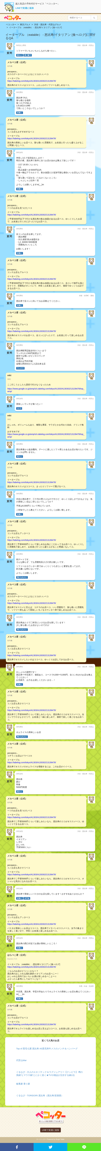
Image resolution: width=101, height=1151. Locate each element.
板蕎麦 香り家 (23, 1084)
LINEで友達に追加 (24, 8)
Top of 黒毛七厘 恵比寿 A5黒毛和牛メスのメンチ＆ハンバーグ (47, 1048)
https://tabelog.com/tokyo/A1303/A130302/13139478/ (31, 81)
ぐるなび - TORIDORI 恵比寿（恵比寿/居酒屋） (39, 1095)
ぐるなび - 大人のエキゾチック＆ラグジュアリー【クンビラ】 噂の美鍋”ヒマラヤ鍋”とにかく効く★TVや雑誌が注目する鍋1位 (49, 1073)
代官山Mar (21, 1060)
